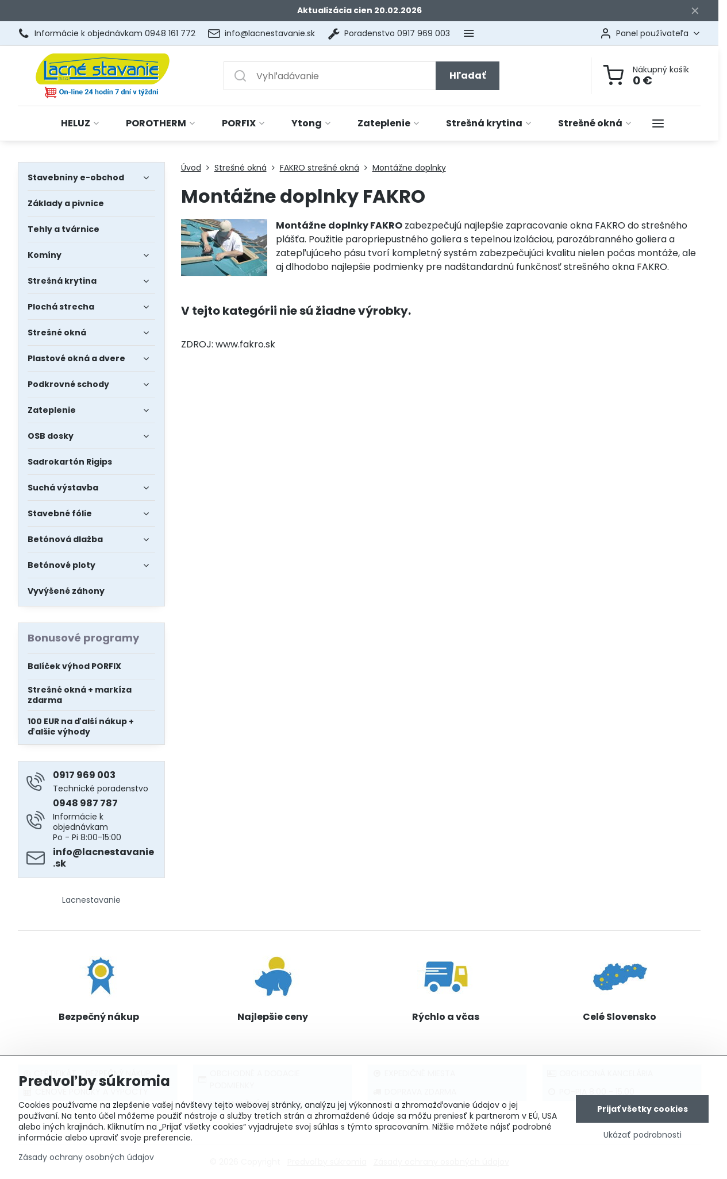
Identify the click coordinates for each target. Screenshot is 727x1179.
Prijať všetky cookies (642, 1109)
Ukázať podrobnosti (642, 1135)
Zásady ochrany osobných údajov (86, 1157)
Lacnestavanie (91, 900)
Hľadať (467, 75)
